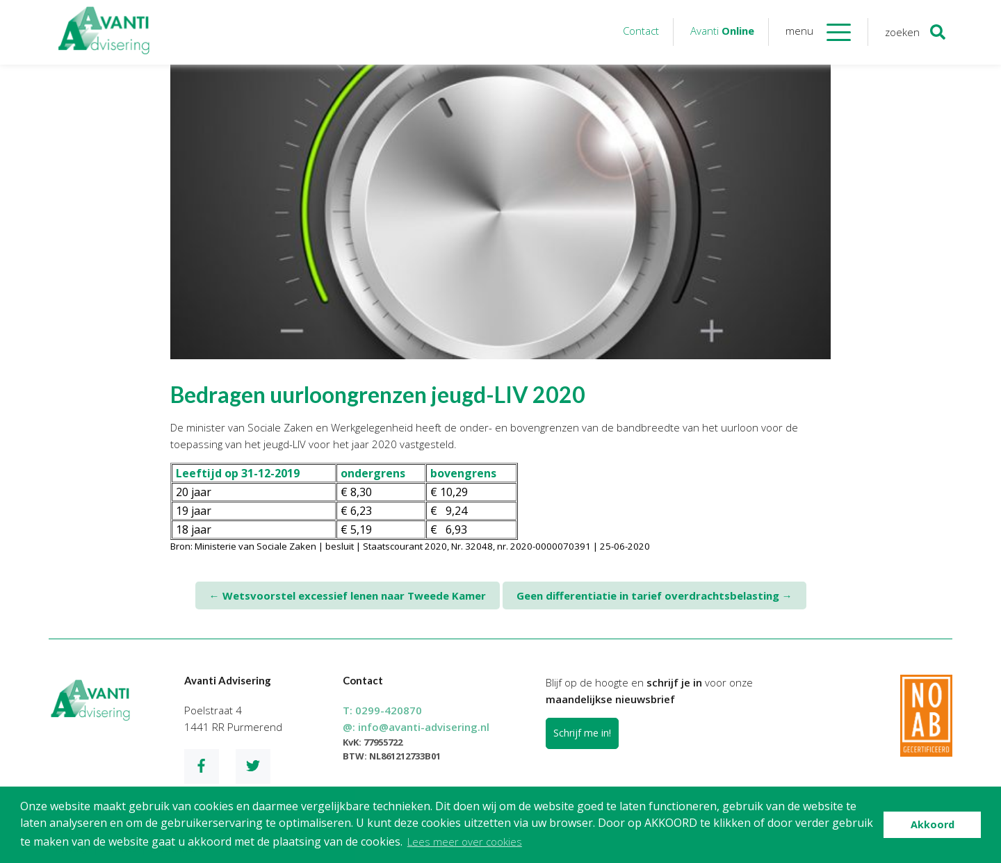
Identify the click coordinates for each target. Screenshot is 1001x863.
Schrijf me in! (582, 732)
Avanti (722, 31)
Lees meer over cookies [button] (464, 841)
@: (416, 727)
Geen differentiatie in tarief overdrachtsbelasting (654, 595)
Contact (641, 31)
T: (382, 710)
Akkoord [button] (932, 824)
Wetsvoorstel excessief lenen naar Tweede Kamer (347, 595)
